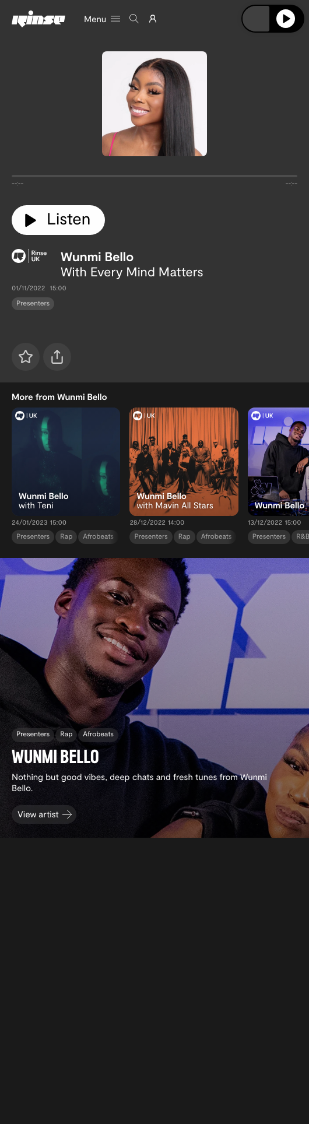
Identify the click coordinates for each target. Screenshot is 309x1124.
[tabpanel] (154, 178)
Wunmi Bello (97, 256)
